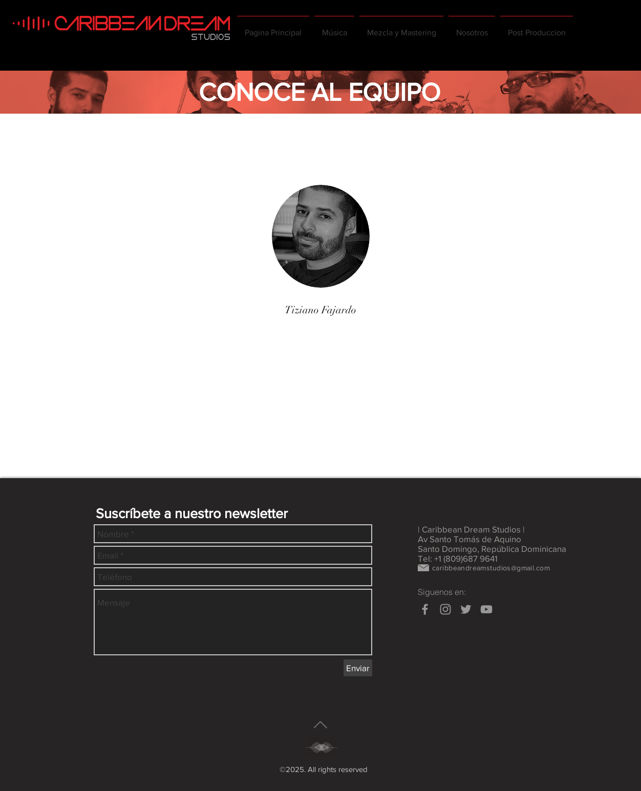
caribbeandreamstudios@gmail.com (491, 568)
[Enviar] (358, 667)
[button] (472, 28)
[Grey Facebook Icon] (425, 609)
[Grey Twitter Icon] (466, 609)
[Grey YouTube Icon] (486, 609)
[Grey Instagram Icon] (445, 609)
